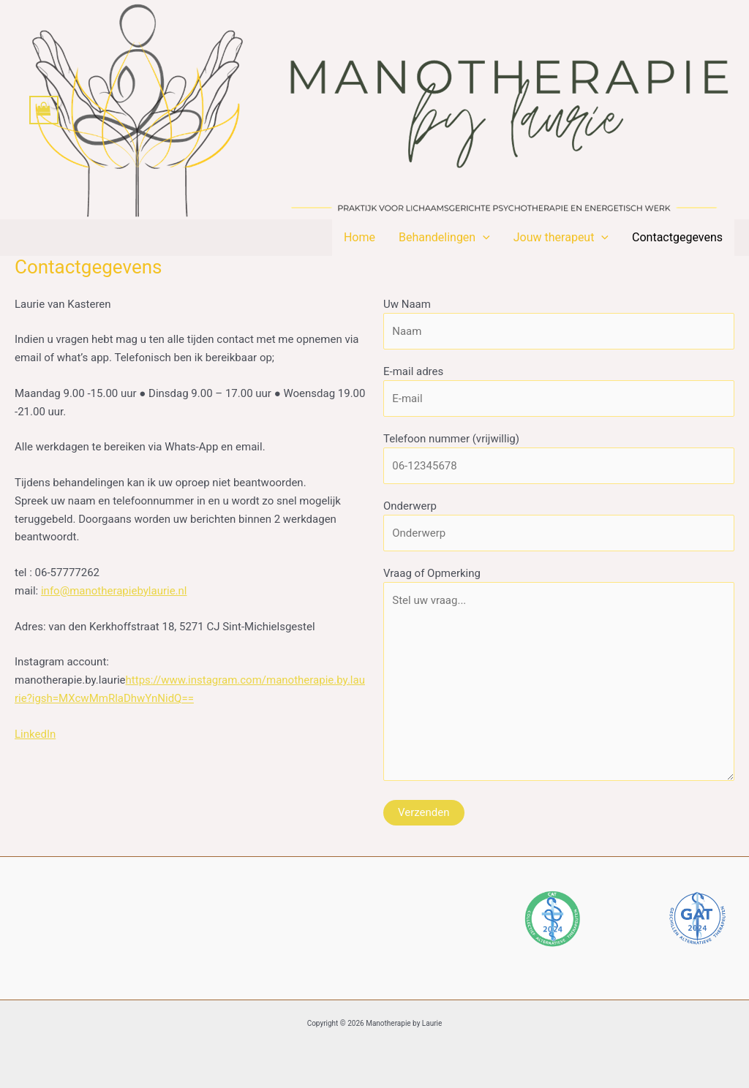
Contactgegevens (677, 237)
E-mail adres (558, 391)
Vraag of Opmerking (558, 677)
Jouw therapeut (561, 237)
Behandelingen (444, 237)
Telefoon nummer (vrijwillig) (558, 458)
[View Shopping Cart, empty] (44, 110)
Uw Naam (558, 324)
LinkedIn (35, 734)
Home (359, 237)
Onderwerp (558, 525)
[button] (482, 237)
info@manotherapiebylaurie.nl (114, 590)
